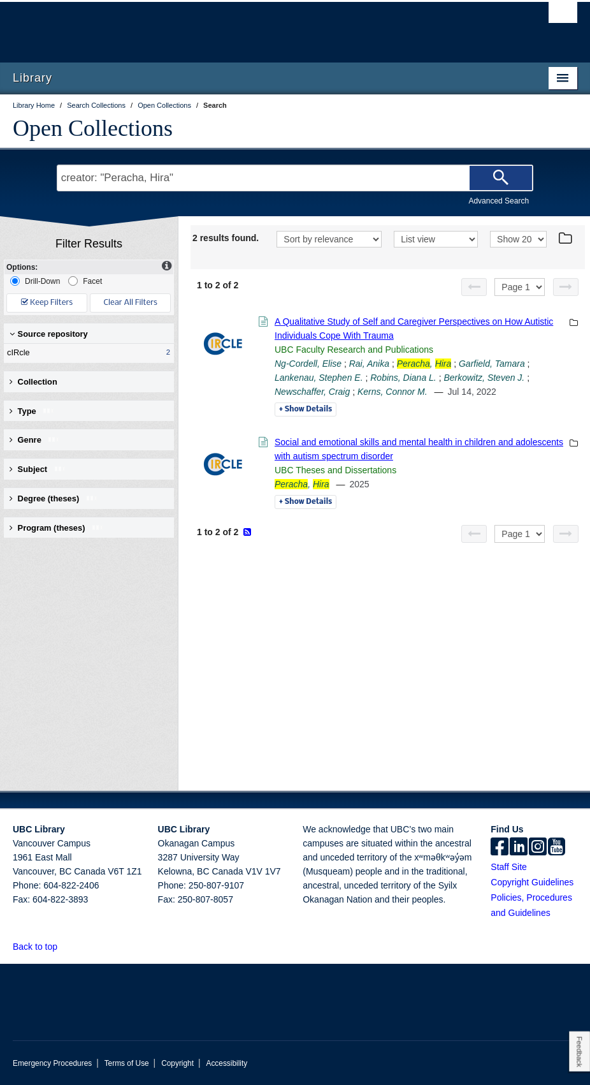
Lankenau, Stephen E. (319, 378)
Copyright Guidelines (532, 882)
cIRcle (86, 352)
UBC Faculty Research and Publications (354, 349)
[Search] (501, 178)
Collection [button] (33, 382)
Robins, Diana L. (403, 378)
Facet (85, 281)
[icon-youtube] (556, 847)
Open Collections (93, 128)
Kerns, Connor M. (392, 392)
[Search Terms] (295, 178)
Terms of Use (126, 1063)
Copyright (177, 1063)
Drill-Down (35, 281)
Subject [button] (38, 469)
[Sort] (329, 239)
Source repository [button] (49, 334)
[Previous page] (474, 287)
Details (305, 409)
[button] (64, 946)
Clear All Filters (130, 303)
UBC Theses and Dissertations (335, 470)
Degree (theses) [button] (54, 498)
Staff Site (509, 867)
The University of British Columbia (253, 26)
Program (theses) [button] (57, 528)
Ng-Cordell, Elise (308, 363)
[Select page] (519, 287)
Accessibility (226, 1063)
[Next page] (566, 287)
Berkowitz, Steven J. (483, 378)
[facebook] (499, 847)
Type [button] (32, 411)
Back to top (41, 946)
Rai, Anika (369, 363)
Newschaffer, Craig (312, 392)
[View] (436, 239)
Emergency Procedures (52, 1063)
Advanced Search (498, 200)
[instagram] (538, 847)
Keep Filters (47, 303)
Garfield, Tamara (492, 363)
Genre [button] (35, 440)
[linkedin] (519, 847)
